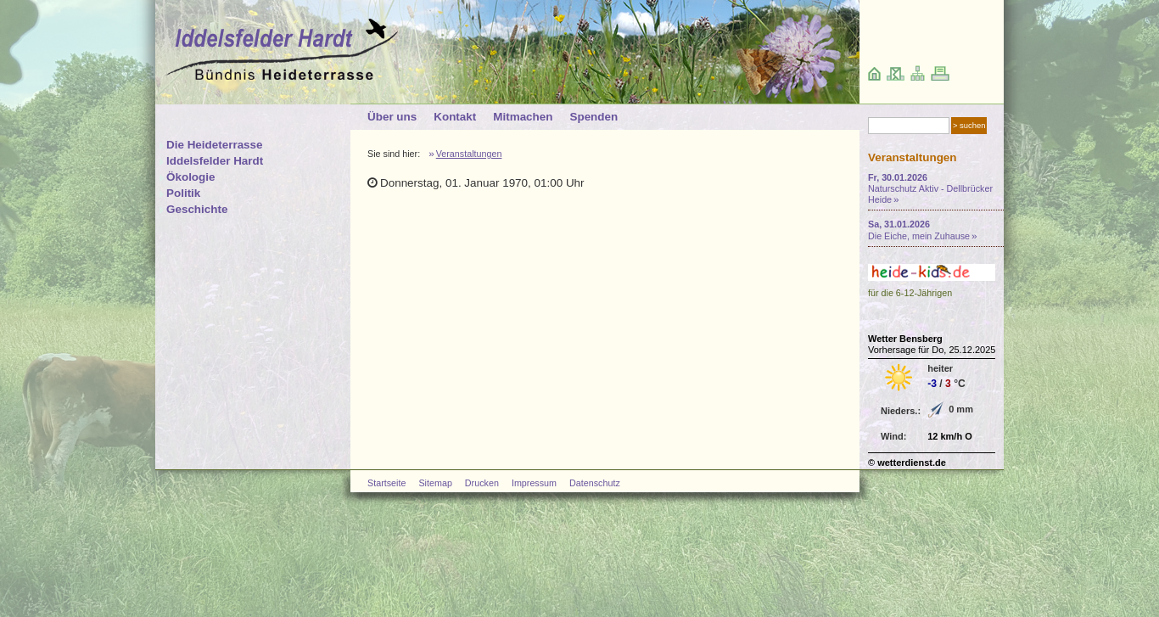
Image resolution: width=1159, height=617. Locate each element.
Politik (183, 193)
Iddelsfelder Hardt (214, 160)
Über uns (392, 116)
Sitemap (434, 483)
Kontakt (455, 116)
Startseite (386, 483)
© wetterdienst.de (907, 462)
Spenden (593, 116)
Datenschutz (594, 483)
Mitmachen (522, 116)
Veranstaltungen (469, 154)
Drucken (482, 483)
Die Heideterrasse (214, 144)
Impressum (534, 483)
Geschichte (196, 209)
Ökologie (191, 177)
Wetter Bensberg (905, 339)
